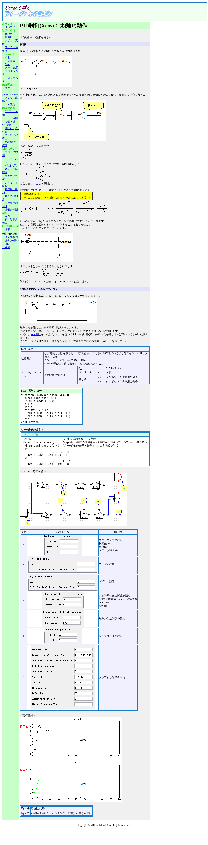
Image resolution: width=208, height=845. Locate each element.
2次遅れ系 (11, 165)
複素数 (9, 37)
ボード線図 (11, 118)
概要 (7, 57)
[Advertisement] (123, 11)
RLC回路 (10, 104)
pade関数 (35, 334)
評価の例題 (11, 209)
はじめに (10, 27)
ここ (38, 183)
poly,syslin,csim (10, 94)
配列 (7, 64)
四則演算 (10, 61)
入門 (7, 216)
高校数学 (10, 33)
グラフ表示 (11, 67)
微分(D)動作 (12, 240)
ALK (105, 835)
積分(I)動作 (11, 237)
